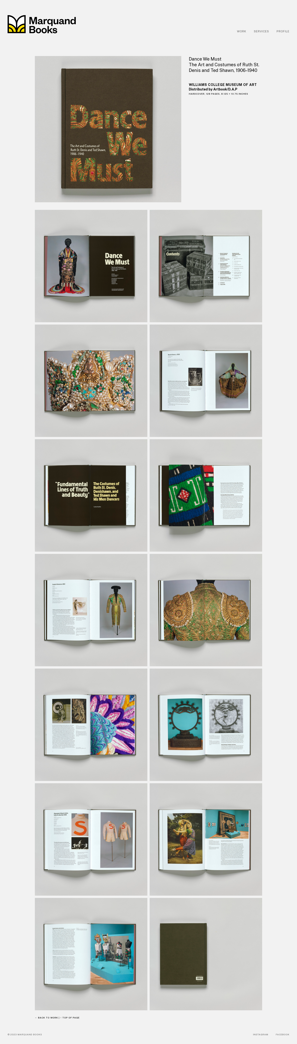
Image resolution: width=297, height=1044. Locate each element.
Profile (283, 31)
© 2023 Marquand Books (25, 1034)
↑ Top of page (70, 1017)
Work (241, 31)
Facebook (282, 1034)
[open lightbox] (108, 129)
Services (261, 31)
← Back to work (46, 1017)
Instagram (260, 1034)
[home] (42, 24)
